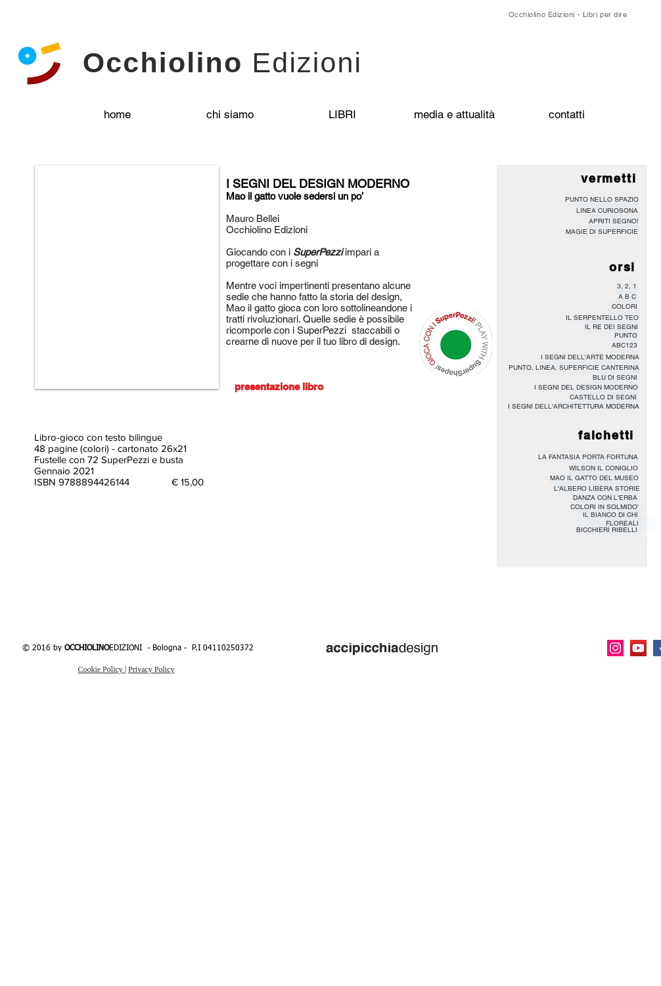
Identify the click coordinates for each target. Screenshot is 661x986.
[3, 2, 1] (626, 286)
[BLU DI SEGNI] (615, 377)
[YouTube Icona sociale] (638, 648)
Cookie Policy (101, 669)
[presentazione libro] (279, 386)
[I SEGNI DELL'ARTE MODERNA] (590, 357)
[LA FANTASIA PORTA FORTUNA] (587, 457)
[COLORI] (624, 307)
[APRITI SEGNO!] (614, 221)
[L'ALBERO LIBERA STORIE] (597, 489)
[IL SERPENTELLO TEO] (602, 318)
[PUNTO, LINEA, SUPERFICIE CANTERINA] (574, 368)
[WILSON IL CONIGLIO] (603, 468)
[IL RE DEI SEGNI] (611, 327)
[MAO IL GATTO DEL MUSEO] (594, 478)
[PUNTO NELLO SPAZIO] (602, 199)
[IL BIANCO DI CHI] (610, 515)
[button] (127, 277)
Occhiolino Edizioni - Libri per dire (568, 14)
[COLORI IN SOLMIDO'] (604, 507)
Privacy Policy (151, 669)
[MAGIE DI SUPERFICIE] (602, 232)
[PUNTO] (625, 335)
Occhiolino (223, 62)
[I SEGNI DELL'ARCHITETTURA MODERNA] (573, 406)
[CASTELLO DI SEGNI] (603, 397)
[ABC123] (624, 345)
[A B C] (627, 297)
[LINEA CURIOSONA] (607, 211)
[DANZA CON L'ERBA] (605, 498)
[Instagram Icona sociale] (615, 648)
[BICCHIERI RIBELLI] (607, 530)
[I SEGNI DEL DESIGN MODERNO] (586, 387)
